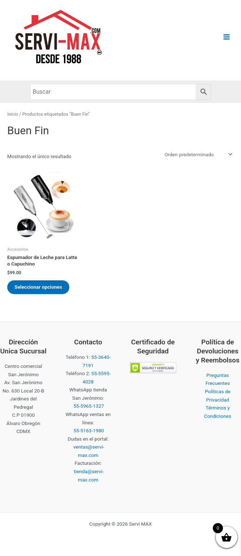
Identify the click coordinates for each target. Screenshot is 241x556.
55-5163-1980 (88, 430)
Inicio (12, 114)
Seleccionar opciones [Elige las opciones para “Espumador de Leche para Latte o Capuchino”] (38, 287)
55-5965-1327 (88, 406)
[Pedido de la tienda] (198, 154)
